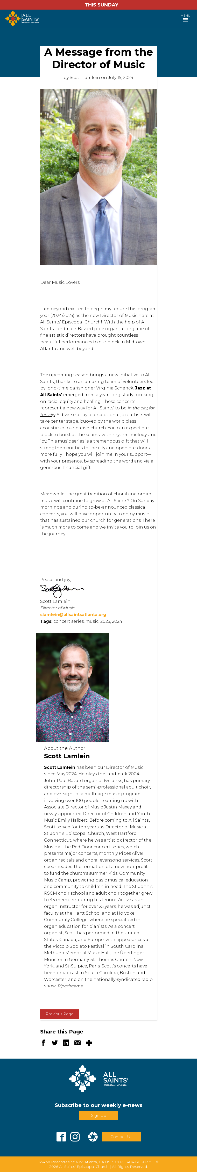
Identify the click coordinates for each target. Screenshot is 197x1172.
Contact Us (121, 1136)
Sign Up (98, 1115)
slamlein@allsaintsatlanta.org (73, 614)
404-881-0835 (139, 1162)
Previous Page (60, 1013)
